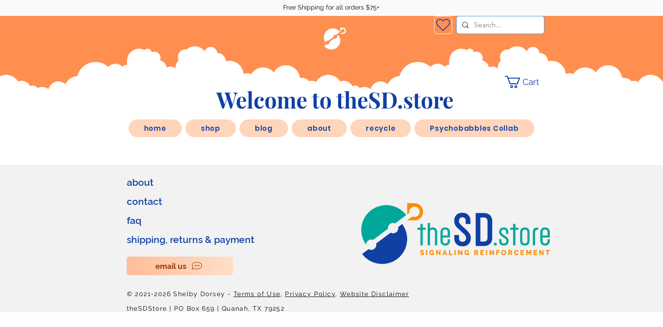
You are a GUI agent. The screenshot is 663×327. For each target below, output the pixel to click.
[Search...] (499, 25)
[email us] (180, 266)
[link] (528, 82)
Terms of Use (257, 293)
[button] (319, 128)
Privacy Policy (310, 293)
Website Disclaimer (374, 293)
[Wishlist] (443, 25)
